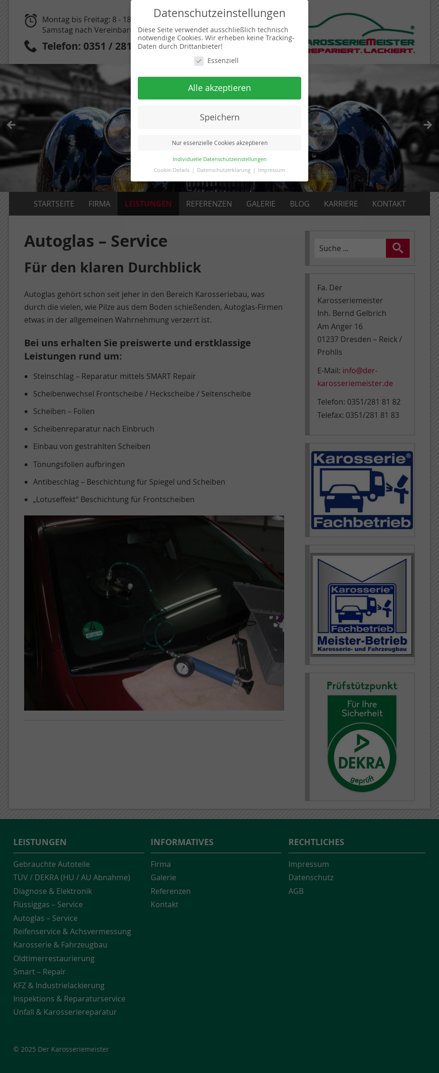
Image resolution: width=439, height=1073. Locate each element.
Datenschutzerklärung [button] (224, 170)
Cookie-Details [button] (172, 170)
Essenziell (216, 60)
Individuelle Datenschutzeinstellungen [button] (220, 159)
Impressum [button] (271, 170)
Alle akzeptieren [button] (219, 87)
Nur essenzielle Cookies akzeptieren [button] (220, 143)
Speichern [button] (220, 117)
